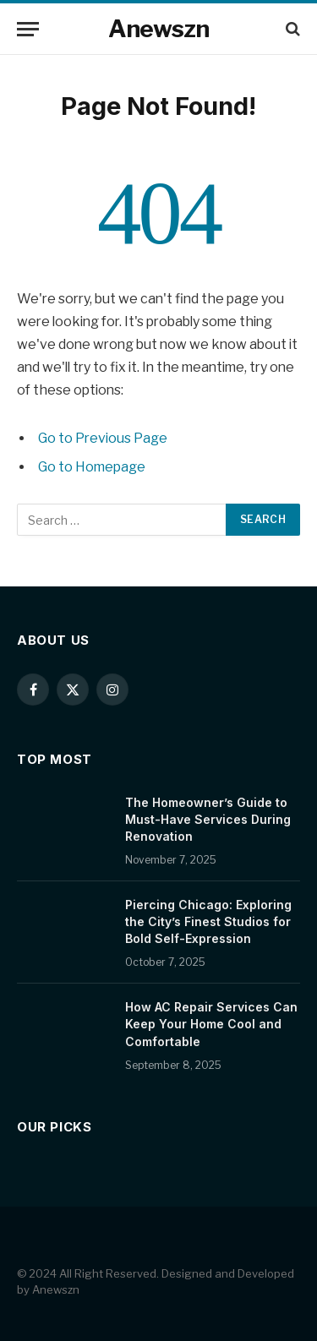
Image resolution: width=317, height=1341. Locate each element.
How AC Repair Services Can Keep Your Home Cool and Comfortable (211, 1024)
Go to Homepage (91, 467)
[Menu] (28, 29)
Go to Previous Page (102, 438)
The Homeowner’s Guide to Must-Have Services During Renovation (208, 819)
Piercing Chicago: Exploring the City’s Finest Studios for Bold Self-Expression (208, 921)
